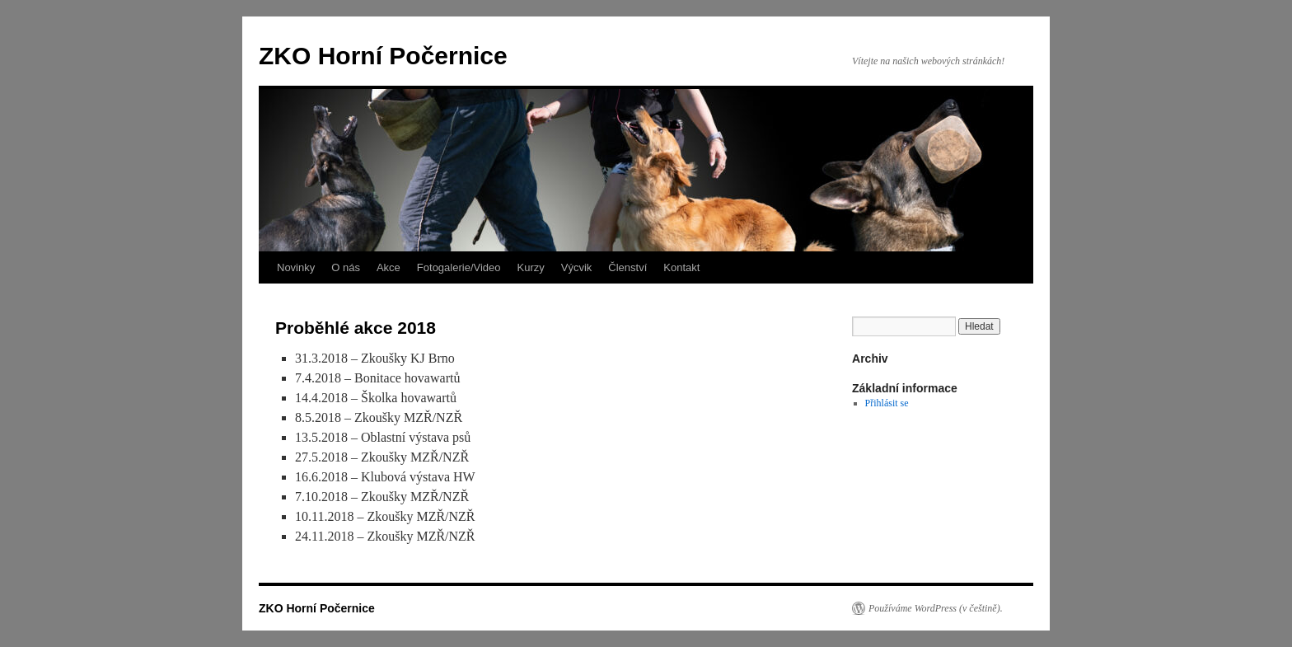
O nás (345, 267)
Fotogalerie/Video (459, 267)
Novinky (296, 267)
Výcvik (576, 267)
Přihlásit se (887, 403)
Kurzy (531, 267)
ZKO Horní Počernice (383, 55)
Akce (388, 267)
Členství (627, 267)
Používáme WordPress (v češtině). (935, 608)
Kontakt (681, 267)
